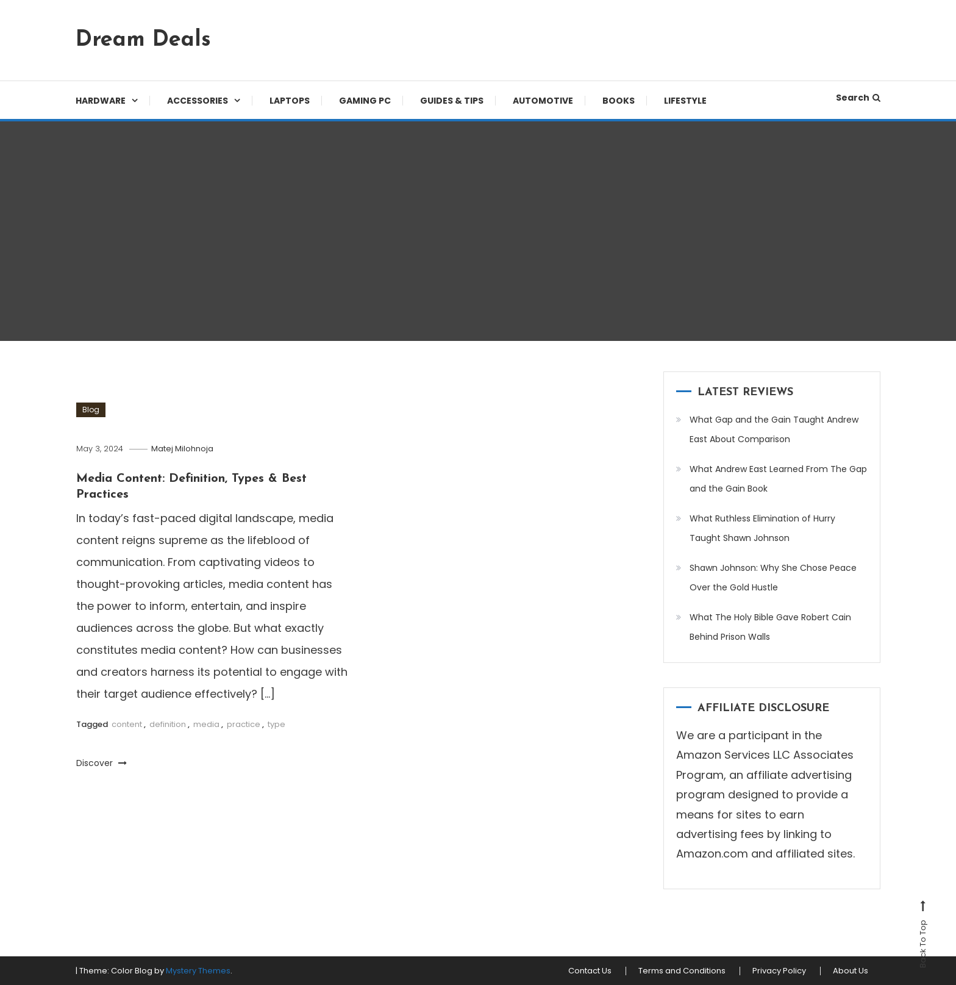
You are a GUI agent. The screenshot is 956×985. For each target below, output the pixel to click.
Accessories (197, 101)
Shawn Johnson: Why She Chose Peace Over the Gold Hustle (773, 577)
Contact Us (590, 971)
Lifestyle (685, 101)
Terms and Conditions (682, 971)
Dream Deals (143, 40)
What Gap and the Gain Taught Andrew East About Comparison (774, 429)
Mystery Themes (198, 970)
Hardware (101, 101)
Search (858, 97)
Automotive (543, 101)
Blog (90, 409)
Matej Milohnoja (182, 448)
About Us (850, 971)
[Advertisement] (478, 231)
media (206, 724)
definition (167, 724)
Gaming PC (365, 101)
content (127, 724)
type (276, 724)
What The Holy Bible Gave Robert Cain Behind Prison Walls (770, 627)
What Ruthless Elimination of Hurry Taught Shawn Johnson (762, 528)
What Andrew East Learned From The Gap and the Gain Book (778, 479)
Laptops (289, 101)
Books (618, 101)
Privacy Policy (779, 971)
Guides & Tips (451, 101)
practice (243, 724)
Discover (101, 763)
